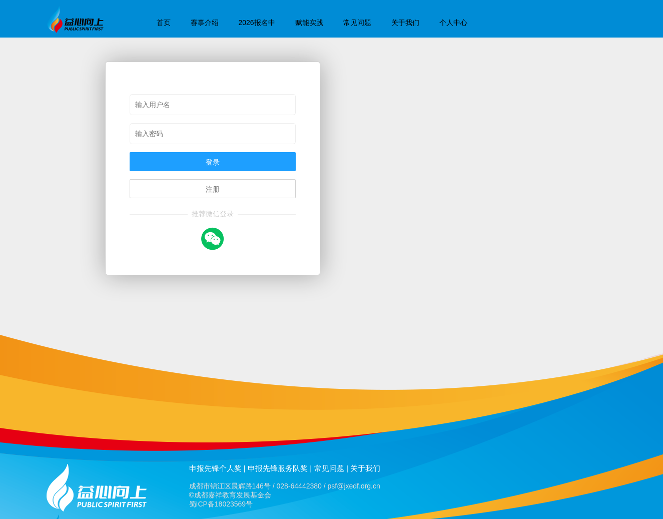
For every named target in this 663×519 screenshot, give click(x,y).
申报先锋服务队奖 (278, 468)
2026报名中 (257, 23)
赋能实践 (309, 23)
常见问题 (357, 23)
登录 (213, 162)
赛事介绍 (205, 23)
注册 (213, 189)
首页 (164, 23)
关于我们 (405, 23)
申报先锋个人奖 (215, 468)
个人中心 (453, 23)
